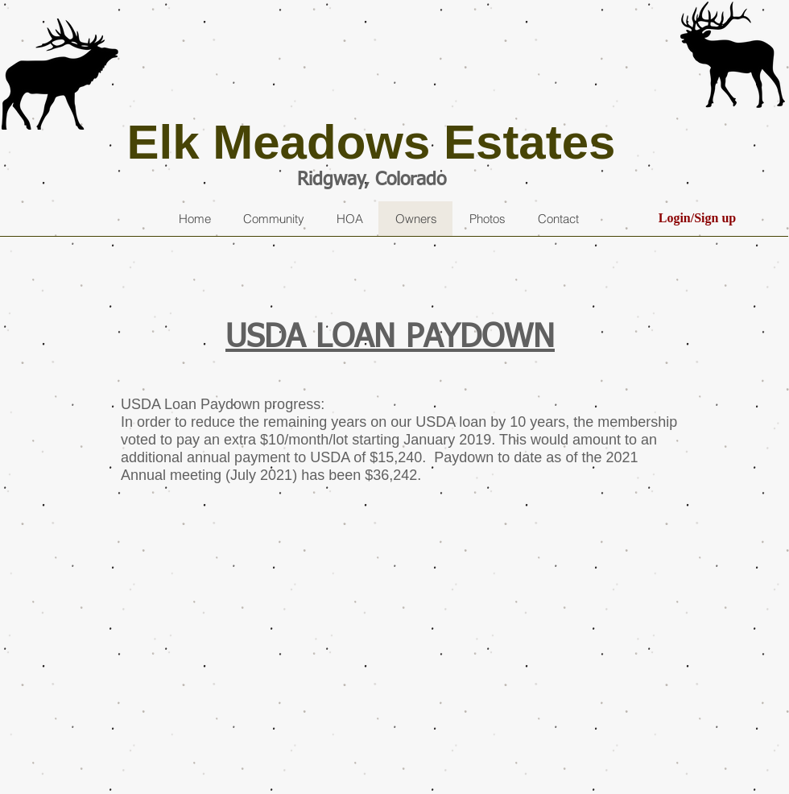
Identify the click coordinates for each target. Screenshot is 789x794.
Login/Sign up (698, 218)
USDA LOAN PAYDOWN (390, 338)
